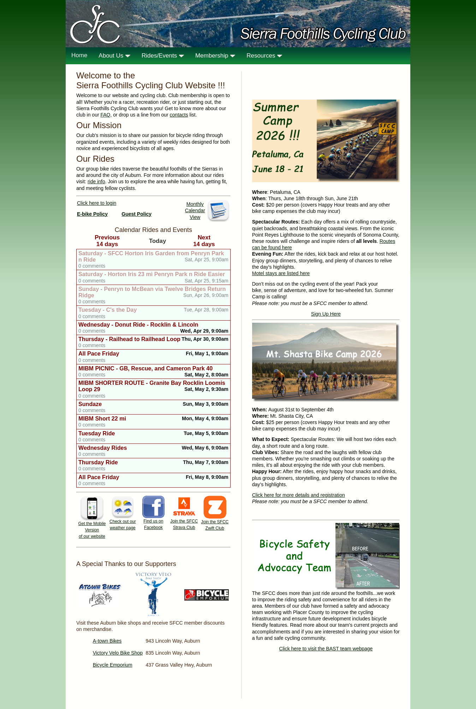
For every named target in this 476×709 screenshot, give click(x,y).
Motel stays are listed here (281, 273)
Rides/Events (163, 55)
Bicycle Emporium (112, 665)
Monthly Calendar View (195, 210)
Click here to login (96, 203)
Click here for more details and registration (298, 495)
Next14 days (204, 240)
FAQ (105, 115)
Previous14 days (107, 240)
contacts (179, 115)
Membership (215, 55)
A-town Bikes (107, 641)
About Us (114, 55)
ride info (96, 181)
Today (157, 241)
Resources (264, 55)
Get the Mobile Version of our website (92, 530)
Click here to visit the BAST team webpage (326, 648)
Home (79, 55)
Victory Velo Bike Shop (118, 653)
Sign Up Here (326, 314)
